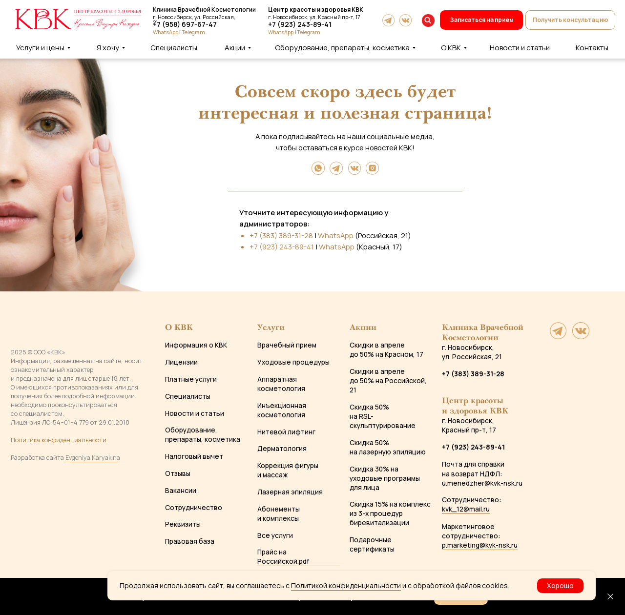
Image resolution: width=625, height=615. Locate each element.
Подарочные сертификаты (372, 544)
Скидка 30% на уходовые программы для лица (385, 478)
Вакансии (180, 490)
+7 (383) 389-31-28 (281, 235)
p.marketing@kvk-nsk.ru (480, 545)
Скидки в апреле (377, 344)
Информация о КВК (196, 344)
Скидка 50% (369, 406)
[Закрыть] (610, 596)
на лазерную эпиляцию (388, 451)
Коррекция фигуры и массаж (287, 470)
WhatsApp (280, 32)
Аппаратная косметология (281, 383)
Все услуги (275, 535)
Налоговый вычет (194, 456)
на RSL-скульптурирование (383, 420)
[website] (558, 336)
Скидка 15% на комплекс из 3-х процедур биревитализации (390, 513)
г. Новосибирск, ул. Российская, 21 (472, 352)
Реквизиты (183, 524)
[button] (570, 20)
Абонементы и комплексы (278, 513)
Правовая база (189, 541)
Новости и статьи (194, 413)
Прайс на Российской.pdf (283, 556)
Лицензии (181, 362)
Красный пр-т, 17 (469, 429)
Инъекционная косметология (281, 410)
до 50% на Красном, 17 (386, 354)
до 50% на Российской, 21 (388, 385)
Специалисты (187, 396)
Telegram (308, 32)
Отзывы (177, 473)
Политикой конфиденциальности (346, 585)
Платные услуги (191, 379)
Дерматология (282, 448)
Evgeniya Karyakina (92, 457)
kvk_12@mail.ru (466, 508)
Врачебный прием (286, 344)
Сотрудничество (193, 507)
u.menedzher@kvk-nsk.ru (482, 483)
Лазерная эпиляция (290, 491)
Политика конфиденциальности (58, 439)
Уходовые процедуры (293, 362)
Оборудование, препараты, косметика (202, 434)
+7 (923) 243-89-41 (300, 24)
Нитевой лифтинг (286, 431)
